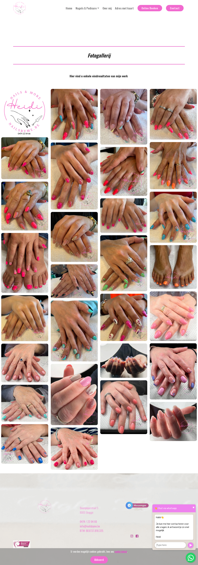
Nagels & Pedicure (86, 8)
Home (69, 8)
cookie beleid (121, 551)
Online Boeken (150, 8)
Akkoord (99, 560)
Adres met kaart (124, 8)
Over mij (107, 8)
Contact (175, 8)
